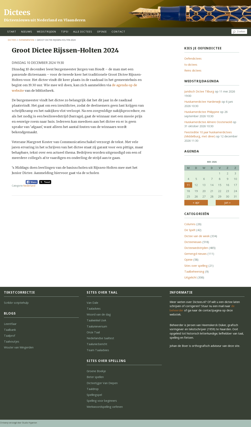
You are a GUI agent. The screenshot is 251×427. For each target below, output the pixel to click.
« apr (196, 202)
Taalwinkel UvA (96, 320)
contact (118, 31)
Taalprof (9, 335)
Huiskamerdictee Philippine (201, 112)
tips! (65, 31)
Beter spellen (95, 377)
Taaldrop (93, 389)
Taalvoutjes (11, 341)
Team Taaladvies (98, 350)
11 (188, 185)
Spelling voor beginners (102, 401)
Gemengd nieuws (195, 254)
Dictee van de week (197, 236)
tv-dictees (190, 64)
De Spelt (190, 230)
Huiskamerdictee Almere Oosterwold (208, 122)
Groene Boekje (96, 371)
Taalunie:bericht (97, 344)
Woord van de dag (99, 314)
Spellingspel (94, 395)
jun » (227, 202)
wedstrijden (46, 31)
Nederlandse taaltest (100, 338)
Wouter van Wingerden (19, 347)
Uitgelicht (190, 277)
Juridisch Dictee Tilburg (199, 91)
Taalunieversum (97, 326)
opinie (102, 31)
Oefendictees (193, 58)
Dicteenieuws (193, 242)
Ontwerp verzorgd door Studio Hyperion (18, 422)
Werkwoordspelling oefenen (105, 407)
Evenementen (26, 39)
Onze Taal (93, 332)
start (11, 31)
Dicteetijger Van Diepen (102, 383)
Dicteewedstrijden (196, 248)
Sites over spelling (196, 265)
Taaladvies (94, 308)
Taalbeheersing (194, 271)
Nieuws (26, 31)
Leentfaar (10, 324)
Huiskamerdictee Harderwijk (202, 101)
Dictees (17, 12)
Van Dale (92, 303)
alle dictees (82, 31)
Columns (190, 224)
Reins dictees (192, 70)
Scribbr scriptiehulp (16, 303)
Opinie (188, 259)
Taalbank (10, 330)
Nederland (29, 185)
